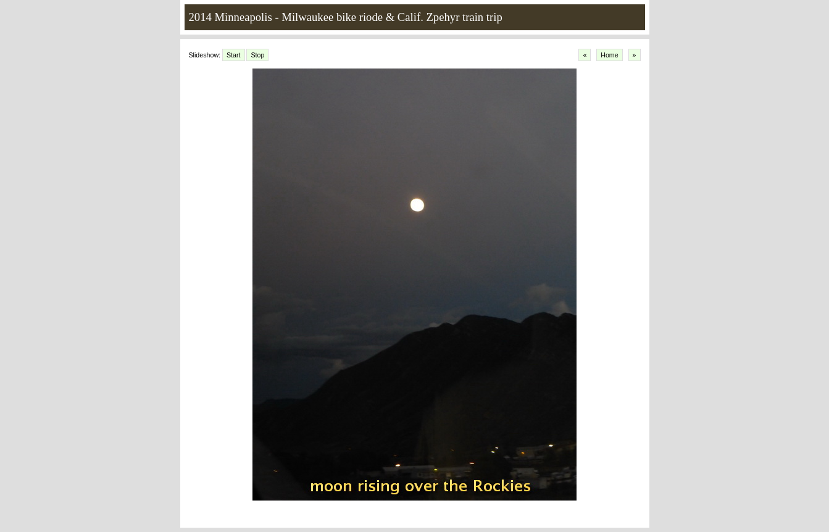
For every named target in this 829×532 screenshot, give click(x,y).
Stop (257, 55)
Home (609, 55)
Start (234, 55)
